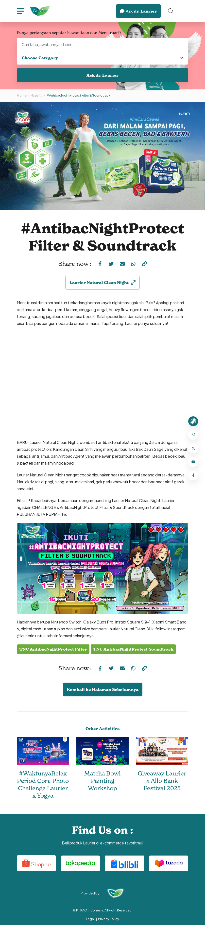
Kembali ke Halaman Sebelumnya (102, 689)
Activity (36, 95)
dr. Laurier (138, 11)
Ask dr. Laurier (102, 75)
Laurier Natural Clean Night (102, 282)
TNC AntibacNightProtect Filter (53, 649)
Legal (90, 919)
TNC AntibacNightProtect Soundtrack (133, 649)
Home (21, 95)
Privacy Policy (108, 919)
